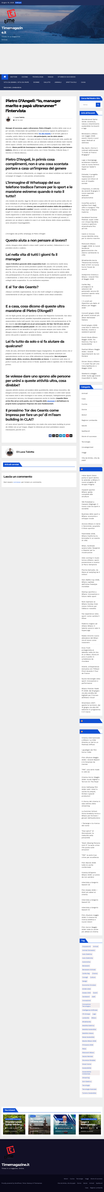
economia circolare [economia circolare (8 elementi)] (89, 985)
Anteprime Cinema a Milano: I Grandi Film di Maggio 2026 (90, 277)
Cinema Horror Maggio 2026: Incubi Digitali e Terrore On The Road (91, 779)
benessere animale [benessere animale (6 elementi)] (89, 969)
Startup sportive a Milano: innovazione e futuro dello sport (90, 594)
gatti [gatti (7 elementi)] (93, 996)
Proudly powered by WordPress (12, 1183)
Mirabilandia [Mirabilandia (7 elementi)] (86, 1022)
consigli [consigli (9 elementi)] (85, 977)
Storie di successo (67, 77)
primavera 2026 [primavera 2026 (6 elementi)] (87, 1045)
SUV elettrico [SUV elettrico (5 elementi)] (87, 1081)
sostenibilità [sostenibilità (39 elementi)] (86, 1068)
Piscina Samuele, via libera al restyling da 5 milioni (91, 572)
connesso (17, 482)
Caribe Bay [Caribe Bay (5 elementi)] (86, 973)
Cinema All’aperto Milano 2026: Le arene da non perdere (91, 875)
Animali (58, 82)
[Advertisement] (52, 59)
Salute (47, 82)
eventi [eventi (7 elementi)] (95, 993)
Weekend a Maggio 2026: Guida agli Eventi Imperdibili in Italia (91, 376)
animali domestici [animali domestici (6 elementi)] (88, 950)
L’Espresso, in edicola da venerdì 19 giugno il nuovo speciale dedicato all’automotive (91, 193)
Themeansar (38, 1183)
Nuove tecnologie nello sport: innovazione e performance (91, 681)
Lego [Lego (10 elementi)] (94, 1014)
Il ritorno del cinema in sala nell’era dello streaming (91, 803)
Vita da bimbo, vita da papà (16, 82)
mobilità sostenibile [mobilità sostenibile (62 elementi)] (89, 1029)
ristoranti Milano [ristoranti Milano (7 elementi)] (88, 1052)
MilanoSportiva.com (92, 469)
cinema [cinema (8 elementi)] (94, 973)
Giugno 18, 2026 (64, 1128)
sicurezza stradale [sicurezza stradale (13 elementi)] (88, 1060)
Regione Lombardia (12, 87)
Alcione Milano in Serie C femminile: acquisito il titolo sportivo (91, 526)
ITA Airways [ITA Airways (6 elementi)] (86, 1014)
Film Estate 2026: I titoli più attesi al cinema (89, 892)
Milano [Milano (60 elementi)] (94, 1018)
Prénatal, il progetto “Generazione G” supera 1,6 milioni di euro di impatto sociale (90, 178)
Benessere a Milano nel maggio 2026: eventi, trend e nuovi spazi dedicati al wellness (90, 138)
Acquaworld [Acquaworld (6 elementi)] (86, 946)
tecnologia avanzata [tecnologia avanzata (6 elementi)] (89, 1089)
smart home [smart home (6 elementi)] (86, 1064)
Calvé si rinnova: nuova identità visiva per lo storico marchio (91, 236)
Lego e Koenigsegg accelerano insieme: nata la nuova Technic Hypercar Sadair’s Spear (90, 164)
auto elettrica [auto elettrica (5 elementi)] (87, 954)
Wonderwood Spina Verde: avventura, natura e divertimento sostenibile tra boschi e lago (90, 123)
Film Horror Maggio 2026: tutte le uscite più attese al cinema (90, 929)
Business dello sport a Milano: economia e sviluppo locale (91, 516)
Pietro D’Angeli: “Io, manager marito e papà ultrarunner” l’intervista (33, 105)
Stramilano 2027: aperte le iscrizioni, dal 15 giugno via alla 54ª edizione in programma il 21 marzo (91, 707)
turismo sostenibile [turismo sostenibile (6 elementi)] (89, 1093)
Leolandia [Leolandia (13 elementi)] (85, 1018)
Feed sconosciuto (91, 721)
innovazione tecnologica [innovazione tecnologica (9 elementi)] (86, 1005)
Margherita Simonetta (39, 1128)
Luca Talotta (19, 117)
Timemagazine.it (15, 1165)
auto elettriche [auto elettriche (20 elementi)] (87, 958)
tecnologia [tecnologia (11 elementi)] (86, 1085)
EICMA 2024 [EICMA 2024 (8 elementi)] (86, 989)
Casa (83, 82)
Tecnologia (37, 77)
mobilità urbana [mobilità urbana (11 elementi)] (87, 1033)
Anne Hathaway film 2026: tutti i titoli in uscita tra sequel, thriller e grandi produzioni (90, 791)
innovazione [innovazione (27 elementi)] (86, 1000)
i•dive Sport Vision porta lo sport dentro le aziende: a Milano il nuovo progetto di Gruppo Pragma (90, 480)
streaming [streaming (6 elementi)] (85, 1077)
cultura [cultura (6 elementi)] (92, 977)
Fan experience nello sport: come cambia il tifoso (90, 616)
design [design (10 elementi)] (84, 981)
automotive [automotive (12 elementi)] (86, 962)
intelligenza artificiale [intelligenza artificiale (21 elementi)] (89, 1010)
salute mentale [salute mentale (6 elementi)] (87, 1056)
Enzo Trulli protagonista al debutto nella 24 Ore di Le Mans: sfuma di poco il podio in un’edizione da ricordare (90, 654)
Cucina (25, 77)
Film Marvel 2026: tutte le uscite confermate (89, 865)
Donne (36, 82)
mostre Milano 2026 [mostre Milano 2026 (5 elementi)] (89, 1041)
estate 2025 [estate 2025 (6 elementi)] (86, 993)
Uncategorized (87, 447)
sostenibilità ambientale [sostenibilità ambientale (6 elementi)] (86, 1073)
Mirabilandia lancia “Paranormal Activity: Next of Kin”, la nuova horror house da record (90, 264)
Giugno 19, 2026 (13, 1128)
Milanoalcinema (90, 731)
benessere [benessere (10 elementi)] (85, 966)
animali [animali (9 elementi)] (95, 946)
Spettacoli (71, 82)
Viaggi (50, 77)
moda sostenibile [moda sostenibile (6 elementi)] (88, 1037)
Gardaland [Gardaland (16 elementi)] (85, 996)
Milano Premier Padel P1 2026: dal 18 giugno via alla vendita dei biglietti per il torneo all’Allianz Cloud (90, 693)
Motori (13, 77)
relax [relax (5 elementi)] (84, 1049)
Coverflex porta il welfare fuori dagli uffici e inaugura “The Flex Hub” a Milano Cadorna (90, 207)
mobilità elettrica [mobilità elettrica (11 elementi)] (88, 1025)
